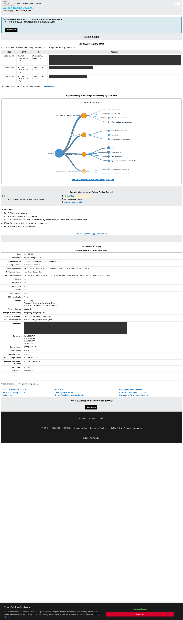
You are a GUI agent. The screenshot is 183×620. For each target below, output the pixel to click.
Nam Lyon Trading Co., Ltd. (14, 392)
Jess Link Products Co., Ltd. (14, 390)
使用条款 (45, 428)
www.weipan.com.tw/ (73, 202)
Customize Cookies (98, 428)
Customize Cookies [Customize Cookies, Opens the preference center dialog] (140, 609)
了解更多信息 (48, 87)
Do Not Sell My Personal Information (126, 428)
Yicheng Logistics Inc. (64, 392)
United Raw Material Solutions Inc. (69, 395)
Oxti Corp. (58, 390)
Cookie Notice (80, 428)
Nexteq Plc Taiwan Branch (130, 390)
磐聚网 (8, 3)
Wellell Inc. (7, 395)
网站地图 (56, 428)
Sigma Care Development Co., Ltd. (134, 395)
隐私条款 (67, 428)
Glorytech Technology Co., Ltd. (132, 392)
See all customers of (93, 180)
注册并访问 (69, 196)
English (82, 418)
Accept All (140, 615)
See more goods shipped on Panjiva (91, 234)
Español (92, 418)
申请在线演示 (11, 30)
